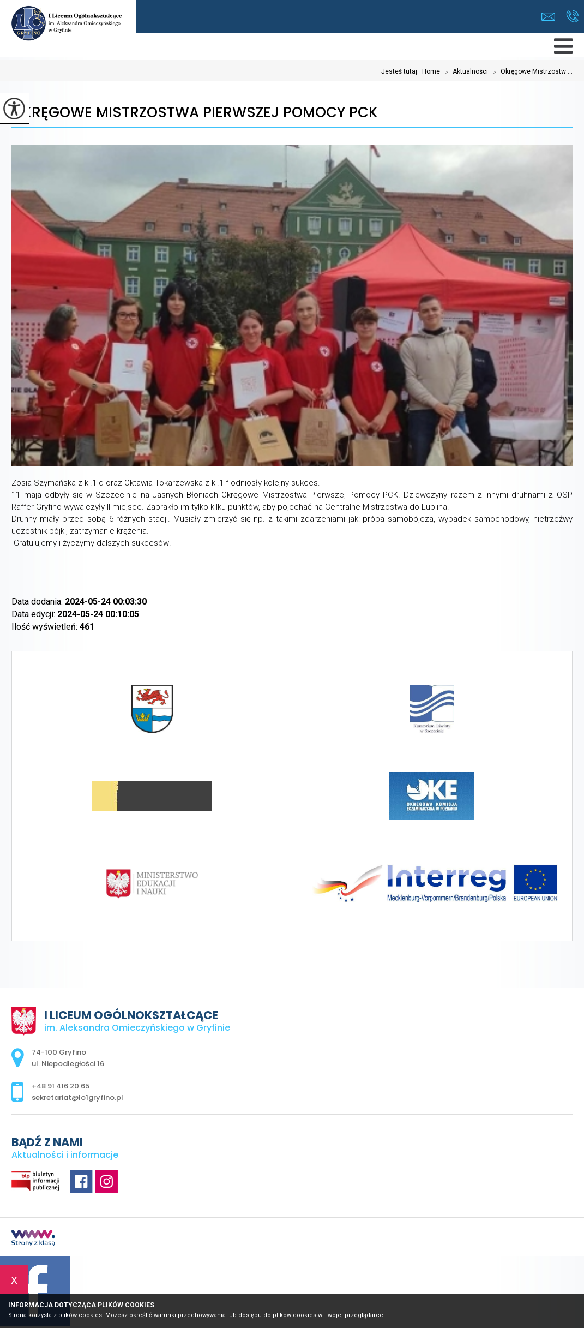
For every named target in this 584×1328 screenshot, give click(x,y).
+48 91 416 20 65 (572, 16)
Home (431, 71)
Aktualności (464, 72)
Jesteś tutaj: (401, 71)
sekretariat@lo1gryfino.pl (548, 17)
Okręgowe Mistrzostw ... (530, 72)
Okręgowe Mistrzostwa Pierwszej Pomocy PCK (194, 112)
